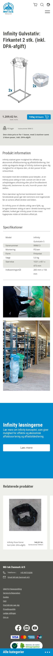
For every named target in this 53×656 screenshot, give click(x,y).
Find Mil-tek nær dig (11, 605)
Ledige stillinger (9, 613)
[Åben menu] (47, 652)
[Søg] (42, 4)
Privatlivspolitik (9, 609)
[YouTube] (35, 628)
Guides (6, 597)
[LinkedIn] (26, 628)
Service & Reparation (11, 593)
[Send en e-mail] (26, 577)
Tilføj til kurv (39, 117)
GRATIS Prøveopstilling (12, 589)
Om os (5, 617)
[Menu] (47, 12)
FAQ (4, 601)
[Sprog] (48, 4)
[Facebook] (18, 628)
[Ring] (26, 572)
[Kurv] (35, 4)
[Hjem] (8, 8)
